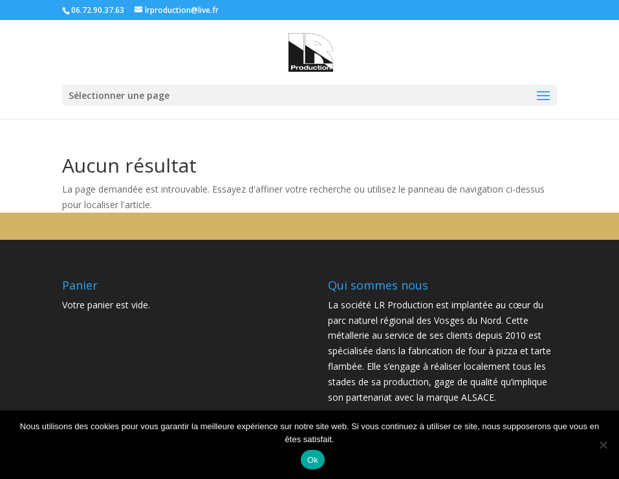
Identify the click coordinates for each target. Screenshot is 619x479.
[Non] (602, 444)
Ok (312, 460)
